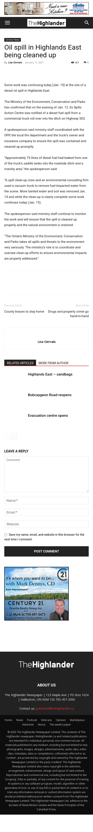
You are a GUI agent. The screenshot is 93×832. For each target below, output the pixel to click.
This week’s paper (60, 724)
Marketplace (77, 720)
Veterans (46, 720)
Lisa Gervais (15, 62)
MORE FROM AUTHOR (53, 363)
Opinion (61, 720)
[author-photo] (46, 334)
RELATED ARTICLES (20, 363)
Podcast (32, 720)
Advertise (28, 724)
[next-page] (14, 436)
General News (13, 39)
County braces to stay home (24, 311)
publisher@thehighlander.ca (55, 708)
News (19, 720)
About (41, 724)
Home (8, 720)
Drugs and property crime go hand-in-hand (68, 314)
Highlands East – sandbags (50, 374)
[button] (7, 23)
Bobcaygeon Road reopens (50, 395)
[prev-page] (7, 436)
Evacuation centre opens (48, 415)
